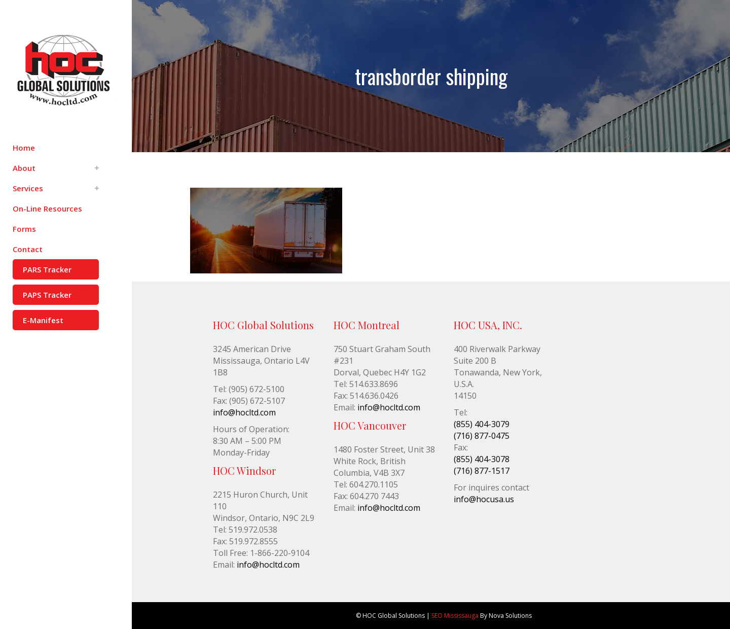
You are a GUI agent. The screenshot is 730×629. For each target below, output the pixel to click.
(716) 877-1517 (481, 470)
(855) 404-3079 (481, 424)
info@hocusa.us (484, 499)
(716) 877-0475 (481, 435)
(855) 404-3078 (481, 459)
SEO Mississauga (455, 615)
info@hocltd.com (244, 412)
